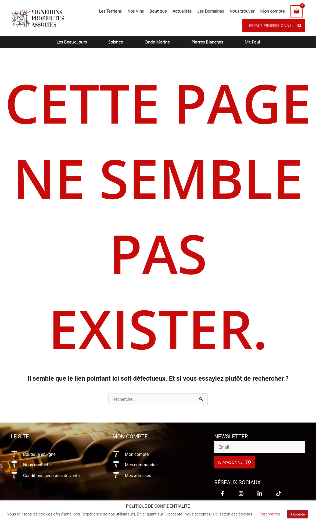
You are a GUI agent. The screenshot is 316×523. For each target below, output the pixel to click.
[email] (259, 447)
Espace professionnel (271, 25)
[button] (234, 462)
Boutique (158, 11)
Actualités (182, 11)
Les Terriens (110, 11)
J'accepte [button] (297, 514)
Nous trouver (241, 11)
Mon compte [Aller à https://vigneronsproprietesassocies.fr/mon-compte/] (137, 454)
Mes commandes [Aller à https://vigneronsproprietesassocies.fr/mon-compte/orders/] (141, 464)
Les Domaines (210, 11)
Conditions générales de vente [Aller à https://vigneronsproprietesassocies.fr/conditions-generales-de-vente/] (52, 475)
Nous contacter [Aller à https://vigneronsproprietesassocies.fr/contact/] (37, 464)
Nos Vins (135, 11)
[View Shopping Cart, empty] (296, 11)
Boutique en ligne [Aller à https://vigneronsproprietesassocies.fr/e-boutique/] (39, 454)
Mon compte (272, 11)
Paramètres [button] (270, 514)
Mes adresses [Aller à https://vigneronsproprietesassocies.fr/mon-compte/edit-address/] (138, 475)
